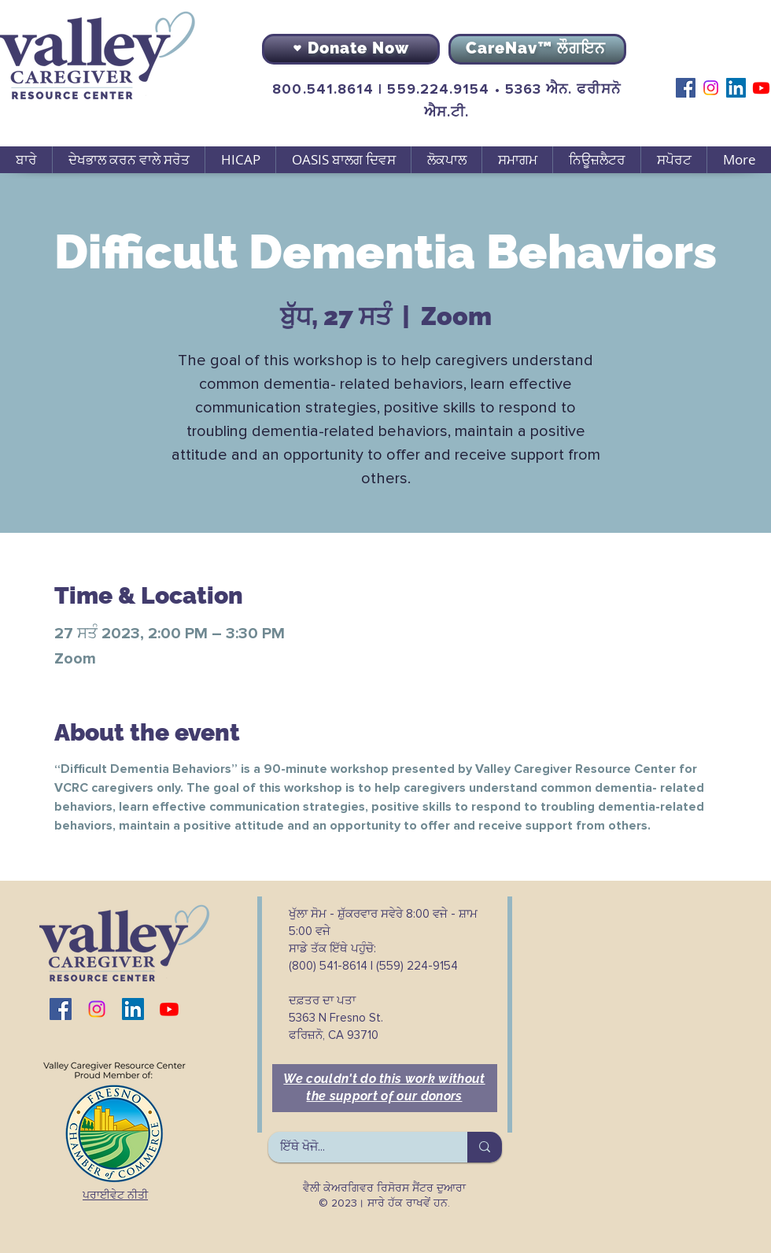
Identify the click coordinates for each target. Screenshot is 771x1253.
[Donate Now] (351, 49)
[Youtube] (761, 88)
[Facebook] (685, 88)
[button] (128, 159)
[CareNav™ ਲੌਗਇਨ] (537, 49)
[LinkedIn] (736, 88)
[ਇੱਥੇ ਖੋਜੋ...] (357, 1147)
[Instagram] (711, 88)
